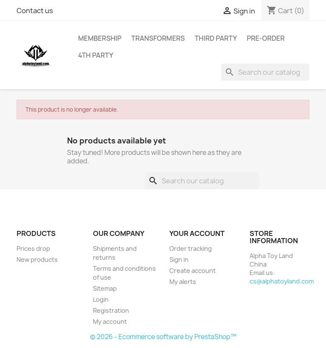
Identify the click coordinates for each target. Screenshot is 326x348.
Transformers (158, 38)
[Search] (265, 72)
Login (101, 299)
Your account (197, 233)
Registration (111, 310)
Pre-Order (265, 38)
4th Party (95, 55)
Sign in (178, 259)
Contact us (35, 10)
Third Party (215, 38)
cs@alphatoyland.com (282, 281)
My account (110, 321)
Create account (192, 271)
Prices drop (33, 248)
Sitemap (105, 288)
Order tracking (190, 248)
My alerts (182, 282)
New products (37, 259)
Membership (99, 38)
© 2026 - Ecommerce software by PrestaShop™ (163, 336)
